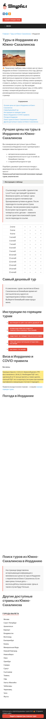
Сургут (6, 668)
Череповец (8, 689)
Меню (8, 26)
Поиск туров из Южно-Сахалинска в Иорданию (20, 119)
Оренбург (7, 661)
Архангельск (8, 626)
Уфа (5, 679)
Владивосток (8, 633)
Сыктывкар (8, 672)
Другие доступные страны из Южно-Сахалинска (21, 122)
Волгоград (7, 637)
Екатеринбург (9, 640)
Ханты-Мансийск (10, 682)
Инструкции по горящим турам (14, 112)
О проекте (39, 711)
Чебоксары (8, 686)
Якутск (6, 697)
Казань (6, 644)
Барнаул (7, 630)
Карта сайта (7, 713)
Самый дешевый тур (11, 110)
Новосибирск (9, 654)
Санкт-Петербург (10, 623)
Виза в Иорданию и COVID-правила (16, 115)
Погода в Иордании (10, 117)
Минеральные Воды (11, 647)
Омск (5, 658)
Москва (6, 619)
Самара (7, 665)
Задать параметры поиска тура (23, 716)
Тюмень (7, 675)
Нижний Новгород (10, 651)
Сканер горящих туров (12, 19)
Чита (5, 693)
